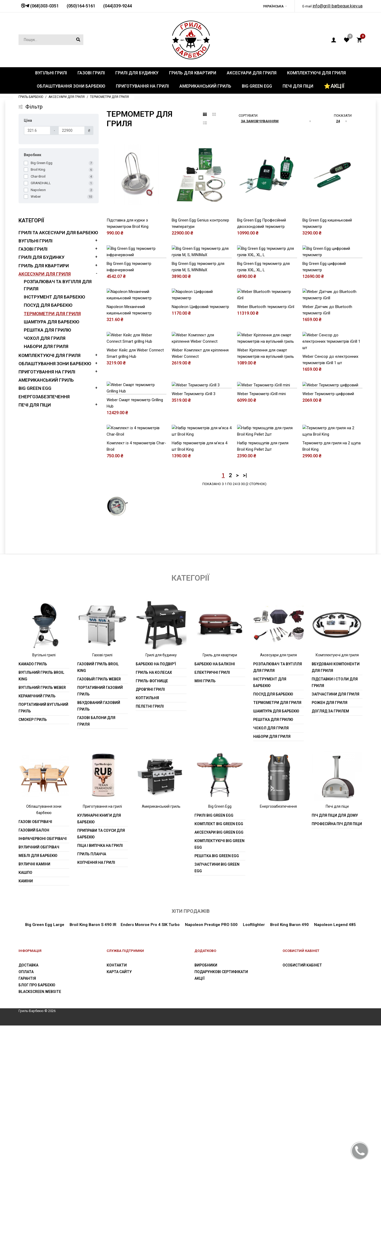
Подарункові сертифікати (221, 1202)
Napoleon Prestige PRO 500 (211, 1155)
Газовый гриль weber (99, 909)
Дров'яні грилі (150, 920)
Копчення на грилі (96, 1093)
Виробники (205, 1195)
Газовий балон (34, 1060)
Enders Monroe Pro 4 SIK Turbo (150, 1155)
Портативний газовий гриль (100, 921)
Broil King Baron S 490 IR (93, 1155)
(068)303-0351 (44, 5)
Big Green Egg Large (44, 1155)
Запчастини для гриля (335, 925)
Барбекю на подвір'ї (156, 894)
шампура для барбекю (51, 321)
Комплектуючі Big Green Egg (219, 1074)
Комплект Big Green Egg (218, 1054)
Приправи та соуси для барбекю (101, 1064)
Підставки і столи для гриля (335, 912)
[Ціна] (37, 130)
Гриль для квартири (44, 265)
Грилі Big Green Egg (213, 1045)
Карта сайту (119, 1202)
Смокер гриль (33, 950)
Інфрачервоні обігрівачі (43, 1069)
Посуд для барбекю (48, 305)
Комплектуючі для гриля (49, 355)
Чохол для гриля (44, 338)
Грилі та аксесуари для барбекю (58, 232)
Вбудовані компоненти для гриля (336, 897)
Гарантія (27, 1209)
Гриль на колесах (154, 903)
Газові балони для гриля (96, 951)
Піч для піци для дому (335, 1045)
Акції (199, 1209)
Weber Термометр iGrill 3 (193, 582)
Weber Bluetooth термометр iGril (265, 401)
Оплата (26, 1202)
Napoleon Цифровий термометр (200, 401)
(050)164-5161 (81, 5)
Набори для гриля (46, 346)
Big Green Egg (35, 388)
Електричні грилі (212, 903)
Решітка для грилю (47, 330)
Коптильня (147, 928)
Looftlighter (254, 1155)
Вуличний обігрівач (39, 1077)
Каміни (26, 1111)
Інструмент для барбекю (54, 297)
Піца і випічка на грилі (100, 1076)
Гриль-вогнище (152, 911)
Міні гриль (205, 911)
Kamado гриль (33, 894)
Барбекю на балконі (214, 894)
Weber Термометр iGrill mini (261, 582)
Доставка (28, 1195)
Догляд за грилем (330, 941)
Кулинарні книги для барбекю (99, 1048)
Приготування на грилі (47, 371)
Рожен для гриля (329, 933)
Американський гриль (46, 380)
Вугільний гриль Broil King (41, 906)
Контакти (117, 1195)
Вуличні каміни (34, 1094)
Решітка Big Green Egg (216, 1086)
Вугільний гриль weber (42, 918)
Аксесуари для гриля (45, 274)
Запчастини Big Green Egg (216, 1097)
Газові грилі (33, 249)
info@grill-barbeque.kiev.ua (337, 5)
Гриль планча (91, 1084)
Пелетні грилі (150, 937)
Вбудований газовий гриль (98, 936)
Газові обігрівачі (35, 1052)
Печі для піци (35, 405)
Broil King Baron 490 (289, 1155)
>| (245, 705)
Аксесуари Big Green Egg (218, 1062)
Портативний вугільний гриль (43, 938)
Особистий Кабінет (302, 1195)
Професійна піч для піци (337, 1054)
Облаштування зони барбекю (55, 363)
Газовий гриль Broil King (98, 897)
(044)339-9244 (117, 5)
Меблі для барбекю (38, 1086)
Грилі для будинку (42, 257)
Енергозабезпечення (44, 396)
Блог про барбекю (37, 1215)
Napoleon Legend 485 (335, 1155)
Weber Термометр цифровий (328, 582)
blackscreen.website (40, 1222)
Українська (273, 6)
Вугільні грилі (35, 240)
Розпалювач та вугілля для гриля (277, 897)
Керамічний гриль (37, 926)
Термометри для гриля (52, 313)
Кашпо (25, 1103)
